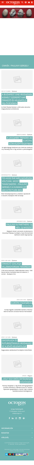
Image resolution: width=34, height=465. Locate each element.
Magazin (30, 376)
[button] (22, 3)
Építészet (14, 91)
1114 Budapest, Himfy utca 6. (17, 411)
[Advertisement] (17, 37)
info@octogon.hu (17, 413)
